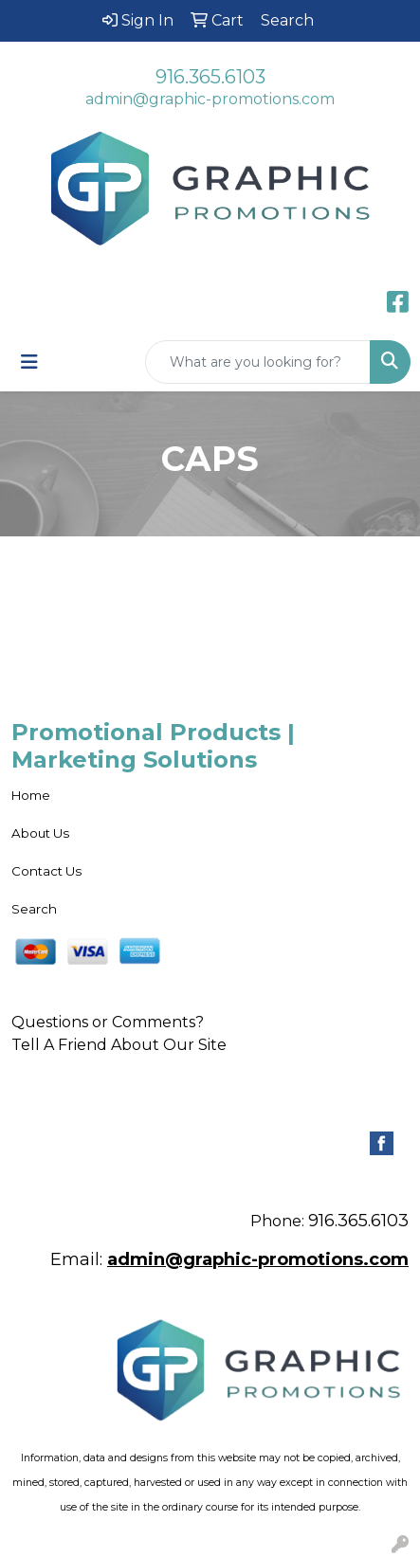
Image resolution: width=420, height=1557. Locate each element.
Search (34, 908)
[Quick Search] (258, 362)
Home (30, 795)
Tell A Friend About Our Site (119, 1045)
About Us (40, 833)
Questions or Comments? (107, 1022)
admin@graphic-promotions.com (210, 99)
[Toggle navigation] (29, 362)
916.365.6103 (210, 76)
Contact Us (46, 870)
